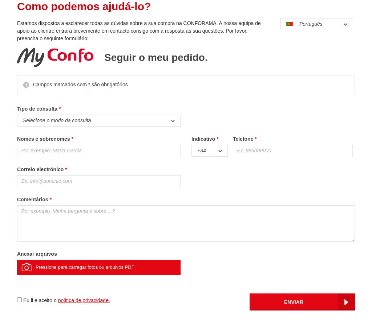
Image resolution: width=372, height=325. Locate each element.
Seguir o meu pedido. (156, 57)
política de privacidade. (84, 300)
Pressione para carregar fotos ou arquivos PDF (85, 267)
